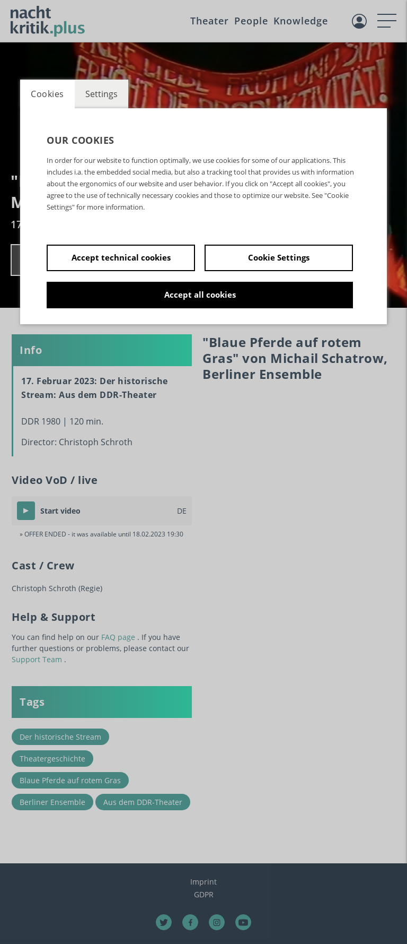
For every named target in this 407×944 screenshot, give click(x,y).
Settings (101, 94)
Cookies (47, 94)
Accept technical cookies (121, 257)
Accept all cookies (200, 294)
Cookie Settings (278, 257)
